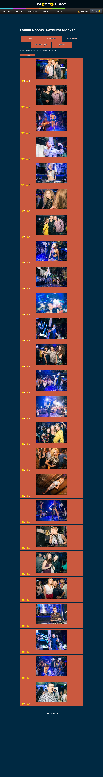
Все (30, 39)
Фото (22, 50)
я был (28, 55)
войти (84, 11)
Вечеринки (72, 39)
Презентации (41, 45)
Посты (58, 11)
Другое (62, 45)
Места (19, 11)
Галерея (32, 11)
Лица (45, 11)
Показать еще (51, 714)
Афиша (6, 11)
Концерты (51, 39)
